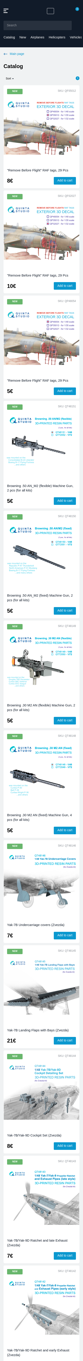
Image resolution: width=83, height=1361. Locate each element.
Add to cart (64, 180)
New (22, 37)
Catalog (9, 37)
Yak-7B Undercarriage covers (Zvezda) (35, 925)
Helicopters (57, 37)
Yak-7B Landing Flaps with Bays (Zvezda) (38, 1030)
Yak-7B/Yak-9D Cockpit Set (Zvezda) (34, 1135)
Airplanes (37, 37)
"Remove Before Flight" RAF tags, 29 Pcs (37, 170)
